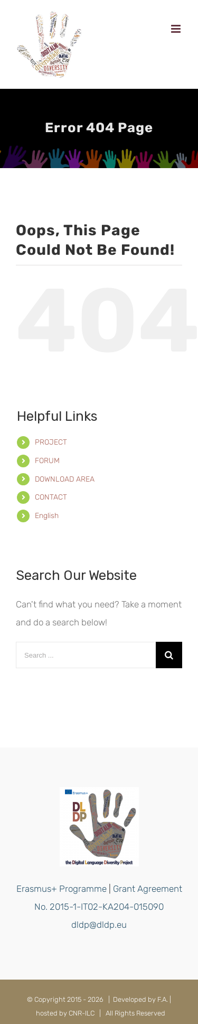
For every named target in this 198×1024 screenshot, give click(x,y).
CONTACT (51, 497)
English (47, 515)
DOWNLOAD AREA (65, 479)
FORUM (47, 460)
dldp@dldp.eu (99, 924)
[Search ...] (86, 655)
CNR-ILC (82, 1013)
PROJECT (51, 442)
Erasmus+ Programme (61, 888)
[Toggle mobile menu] (176, 28)
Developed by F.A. (140, 999)
